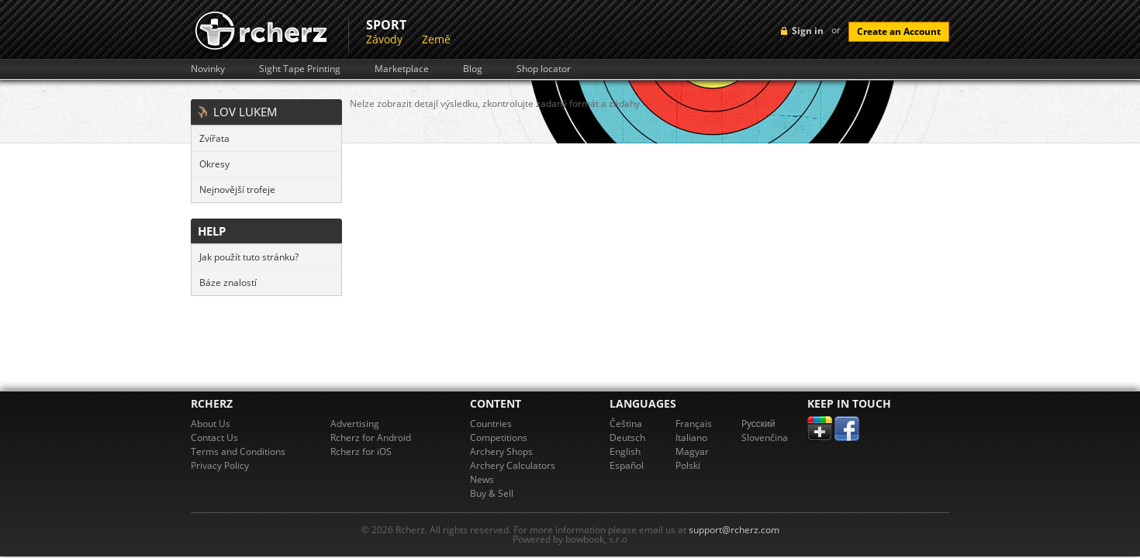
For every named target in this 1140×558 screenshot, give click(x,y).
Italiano (691, 437)
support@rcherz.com (734, 529)
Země (436, 39)
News (482, 479)
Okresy (214, 163)
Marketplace (402, 69)
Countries (491, 423)
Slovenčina (764, 437)
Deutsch (627, 437)
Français (693, 423)
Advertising (354, 423)
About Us (210, 423)
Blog (472, 69)
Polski (687, 465)
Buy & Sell (491, 493)
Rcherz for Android (370, 437)
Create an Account (899, 31)
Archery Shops (501, 451)
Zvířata (214, 138)
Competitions (498, 437)
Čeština (626, 423)
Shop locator (543, 69)
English (625, 451)
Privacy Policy (220, 465)
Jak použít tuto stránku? (249, 257)
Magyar (692, 451)
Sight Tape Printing (299, 69)
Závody (384, 39)
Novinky (208, 69)
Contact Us (214, 437)
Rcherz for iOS (361, 451)
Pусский (758, 423)
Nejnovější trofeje (237, 189)
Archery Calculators (512, 465)
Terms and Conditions (238, 451)
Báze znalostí (228, 282)
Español (627, 465)
